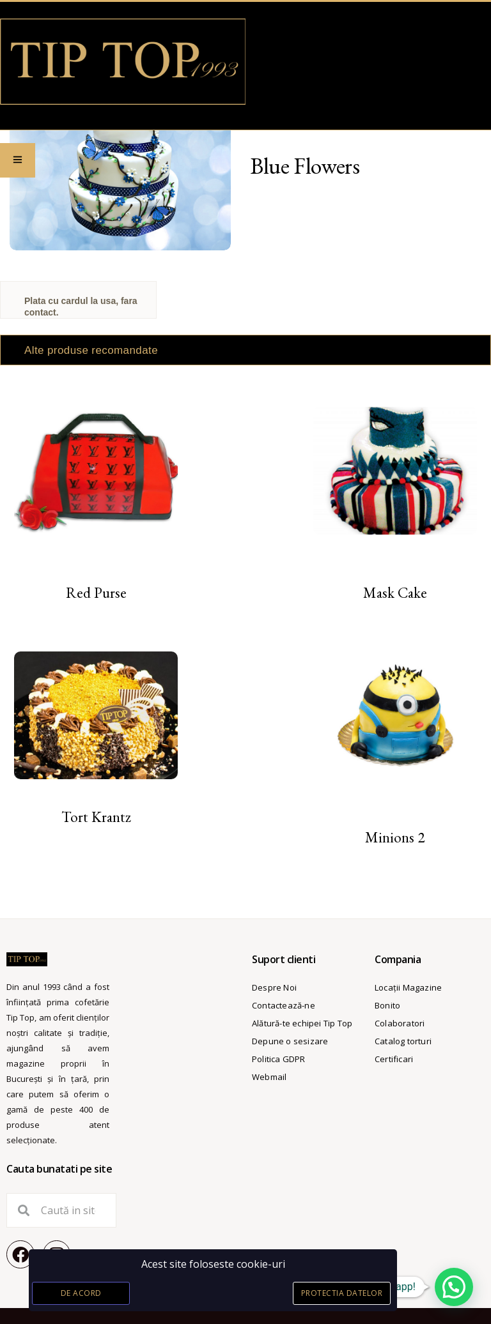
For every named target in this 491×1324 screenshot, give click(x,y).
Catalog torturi (403, 1041)
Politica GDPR (279, 1059)
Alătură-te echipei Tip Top (302, 1023)
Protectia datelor (342, 1293)
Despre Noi (274, 987)
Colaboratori (400, 1023)
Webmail (269, 1077)
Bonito (387, 1005)
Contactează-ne (283, 1005)
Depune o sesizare (290, 1041)
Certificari (394, 1059)
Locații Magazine (408, 987)
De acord (81, 1293)
